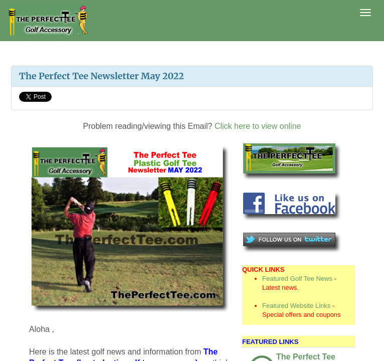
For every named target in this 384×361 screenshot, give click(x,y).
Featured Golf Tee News (297, 278)
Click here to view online (258, 126)
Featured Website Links (296, 305)
